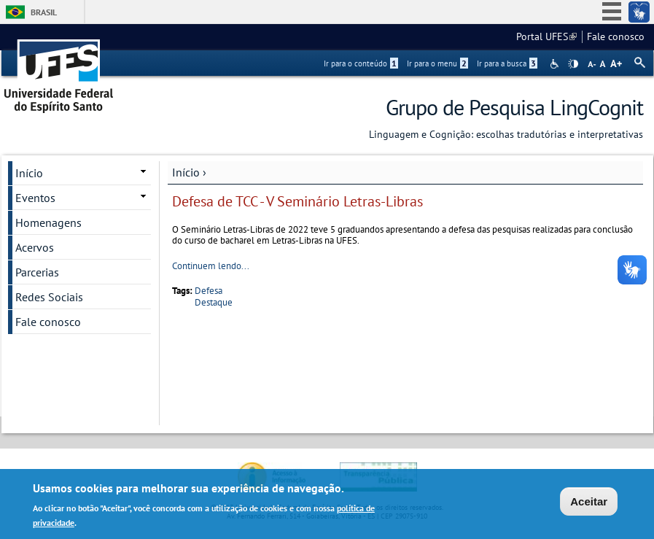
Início (186, 172)
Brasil (44, 12)
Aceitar (588, 503)
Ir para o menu (437, 63)
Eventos (35, 197)
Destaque (214, 302)
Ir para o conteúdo (361, 63)
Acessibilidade (555, 64)
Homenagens (48, 222)
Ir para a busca (507, 63)
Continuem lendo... (210, 266)
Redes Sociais (49, 297)
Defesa (208, 290)
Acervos (34, 247)
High (573, 64)
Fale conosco (616, 36)
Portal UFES (546, 36)
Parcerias (37, 272)
